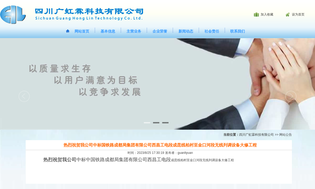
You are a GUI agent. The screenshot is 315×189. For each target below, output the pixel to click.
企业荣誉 (160, 31)
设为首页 (298, 14)
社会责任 (211, 31)
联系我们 (237, 31)
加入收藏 (267, 14)
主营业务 (134, 31)
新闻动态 (185, 31)
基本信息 (108, 31)
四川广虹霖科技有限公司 (256, 134)
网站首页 (82, 31)
